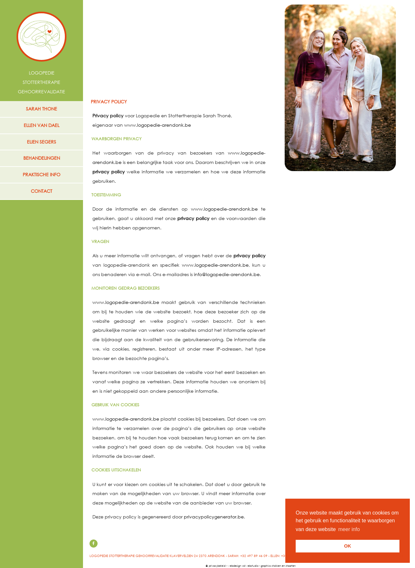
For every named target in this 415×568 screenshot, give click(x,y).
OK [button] (347, 546)
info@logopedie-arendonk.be (227, 274)
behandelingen (41, 158)
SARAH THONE (41, 109)
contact (41, 191)
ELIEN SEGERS (41, 142)
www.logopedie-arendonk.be (157, 125)
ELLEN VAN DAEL (41, 125)
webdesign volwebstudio (243, 565)
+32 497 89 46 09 (253, 555)
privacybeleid (215, 565)
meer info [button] (349, 529)
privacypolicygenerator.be (214, 517)
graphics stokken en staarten (278, 565)
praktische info (41, 174)
